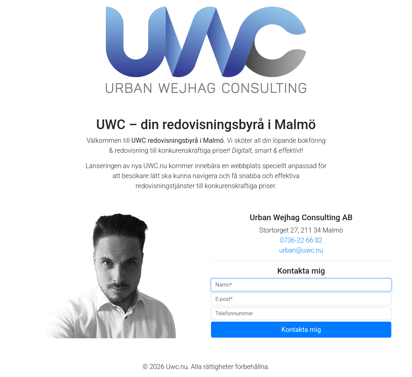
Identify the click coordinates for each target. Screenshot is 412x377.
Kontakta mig (301, 330)
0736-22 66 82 (301, 240)
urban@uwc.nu (301, 250)
